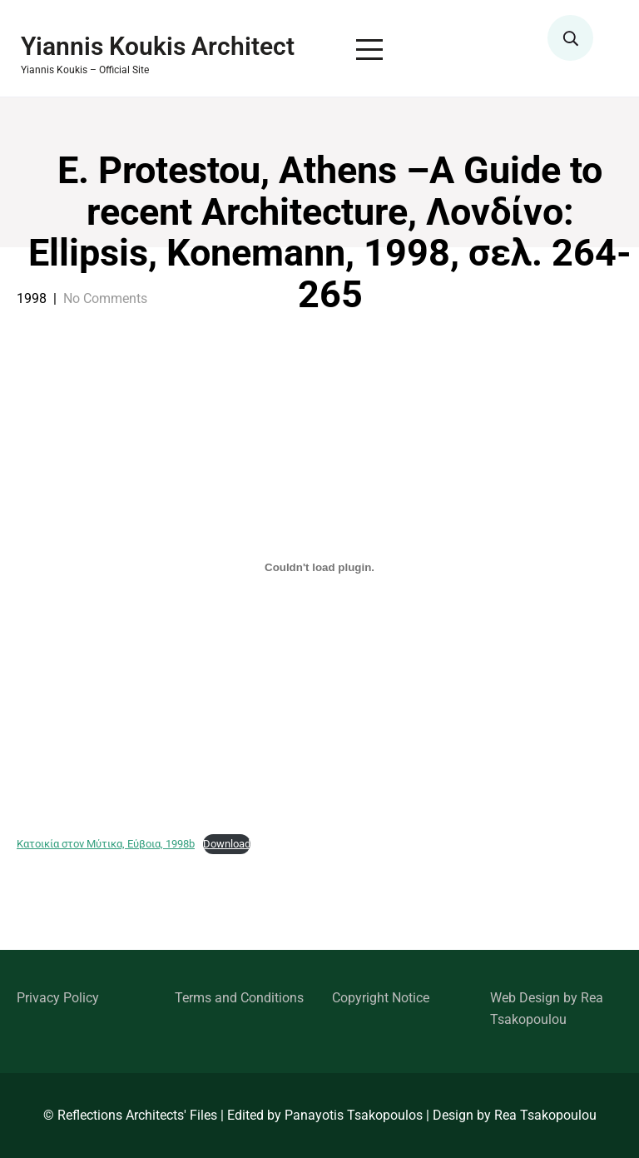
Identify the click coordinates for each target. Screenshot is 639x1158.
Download (226, 843)
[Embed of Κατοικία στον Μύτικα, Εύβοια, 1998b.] (319, 567)
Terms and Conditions (239, 998)
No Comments (105, 298)
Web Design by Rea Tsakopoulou (546, 1008)
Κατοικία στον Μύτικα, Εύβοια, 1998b (106, 843)
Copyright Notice (380, 998)
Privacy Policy (58, 998)
